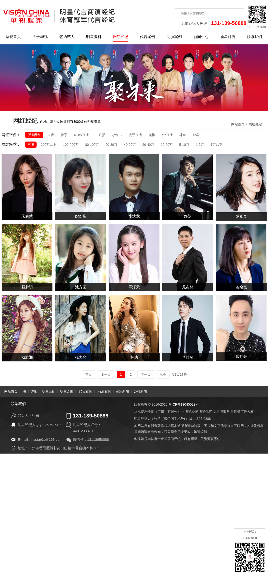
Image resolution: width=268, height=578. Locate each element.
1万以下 (216, 145)
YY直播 (167, 135)
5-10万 (184, 145)
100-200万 (70, 145)
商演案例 (174, 37)
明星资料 (93, 37)
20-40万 (148, 145)
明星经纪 (48, 391)
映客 (196, 135)
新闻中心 (201, 37)
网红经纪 (120, 37)
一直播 (100, 135)
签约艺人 (67, 37)
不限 (31, 145)
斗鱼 (182, 135)
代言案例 (147, 37)
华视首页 (13, 37)
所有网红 (34, 135)
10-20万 (167, 145)
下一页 (146, 374)
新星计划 (227, 37)
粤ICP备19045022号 (183, 404)
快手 (64, 135)
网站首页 (237, 124)
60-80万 (111, 145)
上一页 (106, 374)
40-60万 (130, 145)
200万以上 (48, 145)
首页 (88, 374)
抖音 (50, 135)
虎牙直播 (135, 135)
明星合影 (66, 391)
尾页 (163, 374)
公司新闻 (140, 391)
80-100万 (92, 145)
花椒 (152, 135)
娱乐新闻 (122, 391)
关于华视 (40, 37)
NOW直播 (81, 135)
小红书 (117, 135)
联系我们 (254, 37)
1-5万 (200, 145)
